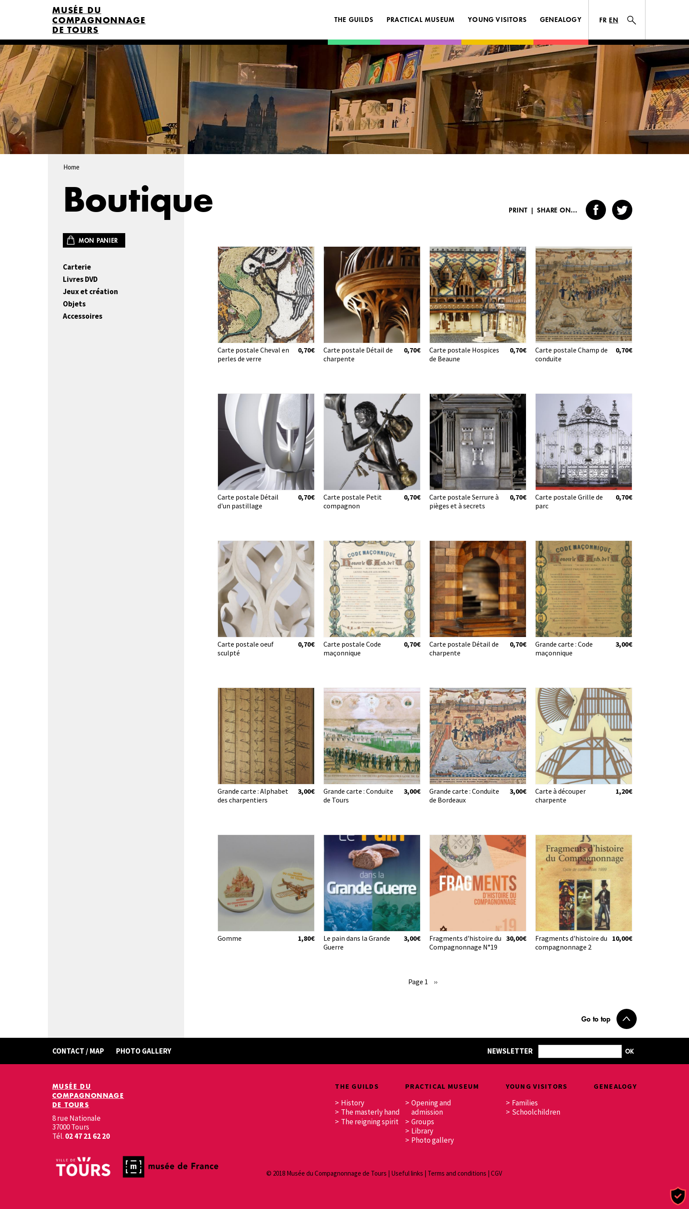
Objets (74, 304)
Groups (422, 1121)
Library (422, 1131)
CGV (496, 1173)
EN (613, 20)
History (352, 1103)
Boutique (138, 199)
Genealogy (561, 19)
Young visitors (497, 19)
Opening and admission (431, 1107)
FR (603, 20)
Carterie (77, 267)
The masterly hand (370, 1112)
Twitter (622, 210)
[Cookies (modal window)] (678, 1196)
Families (525, 1103)
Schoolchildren (536, 1112)
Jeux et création (90, 292)
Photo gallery (143, 1051)
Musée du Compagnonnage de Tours (98, 20)
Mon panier (98, 240)
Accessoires (82, 316)
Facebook (596, 210)
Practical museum (421, 19)
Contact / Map (78, 1051)
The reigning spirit (370, 1121)
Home (71, 167)
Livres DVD (80, 279)
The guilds (354, 19)
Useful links (407, 1173)
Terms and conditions (457, 1173)
